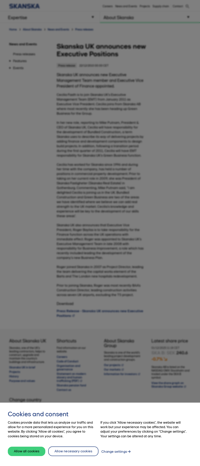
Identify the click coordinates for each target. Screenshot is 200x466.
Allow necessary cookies (73, 453)
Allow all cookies (26, 453)
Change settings (114, 454)
